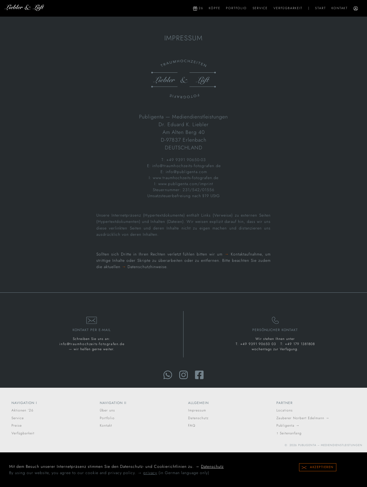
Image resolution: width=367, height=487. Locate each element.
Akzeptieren (317, 467)
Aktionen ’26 (22, 410)
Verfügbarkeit (288, 8)
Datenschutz (212, 466)
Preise (16, 425)
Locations (284, 410)
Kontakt (339, 8)
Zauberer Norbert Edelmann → (302, 418)
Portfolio (236, 8)
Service (260, 8)
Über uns (107, 410)
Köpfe (214, 8)
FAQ (191, 425)
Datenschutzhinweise (147, 267)
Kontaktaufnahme (246, 254)
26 (198, 8)
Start (320, 8)
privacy (150, 473)
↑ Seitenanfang (289, 433)
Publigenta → (288, 425)
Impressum (197, 410)
